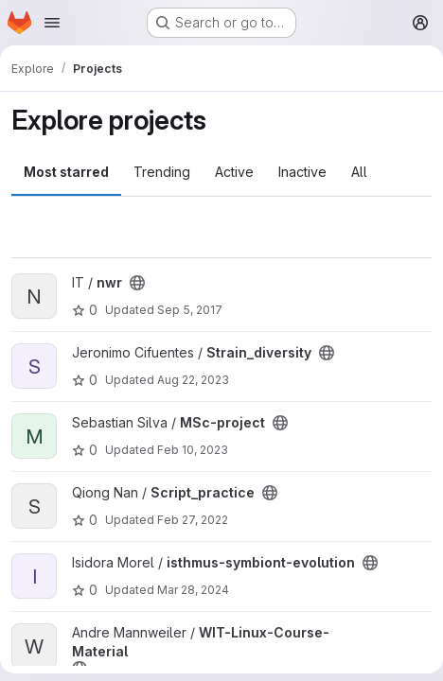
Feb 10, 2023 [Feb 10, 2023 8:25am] (192, 450)
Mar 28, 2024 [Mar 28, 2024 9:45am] (193, 590)
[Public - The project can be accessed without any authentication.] (137, 282)
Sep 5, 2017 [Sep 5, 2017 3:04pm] (189, 310)
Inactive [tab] (302, 172)
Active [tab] (234, 172)
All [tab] (359, 172)
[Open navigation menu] (52, 23)
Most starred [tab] (66, 172)
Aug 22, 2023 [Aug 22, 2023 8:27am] (193, 380)
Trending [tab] (161, 172)
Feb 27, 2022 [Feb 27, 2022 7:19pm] (192, 520)
